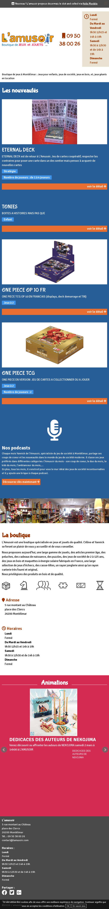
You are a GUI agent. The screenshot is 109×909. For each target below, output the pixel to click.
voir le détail (96, 186)
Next (105, 750)
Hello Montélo (90, 3)
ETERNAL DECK (18, 150)
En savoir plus (79, 906)
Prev (4, 750)
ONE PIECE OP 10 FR (24, 290)
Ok (68, 906)
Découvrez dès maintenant (21, 482)
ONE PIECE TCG (18, 373)
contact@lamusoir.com (15, 840)
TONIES (9, 207)
